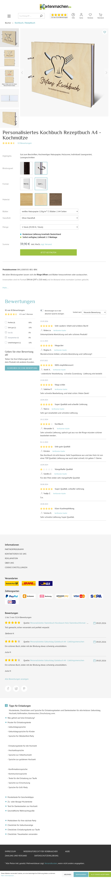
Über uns (9, 563)
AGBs (67, 851)
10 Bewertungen (24, 143)
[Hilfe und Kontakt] (73, 16)
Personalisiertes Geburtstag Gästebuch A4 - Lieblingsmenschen (57, 641)
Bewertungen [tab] (20, 301)
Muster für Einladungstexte (19, 722)
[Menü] (9, 16)
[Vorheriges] (22, 72)
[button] (5, 287)
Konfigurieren (81, 874)
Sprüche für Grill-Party (18, 787)
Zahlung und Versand (16, 855)
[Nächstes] (106, 72)
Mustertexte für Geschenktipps (21, 797)
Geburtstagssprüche (17, 727)
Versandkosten (51, 863)
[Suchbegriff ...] (28, 16)
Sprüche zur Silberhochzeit (20, 755)
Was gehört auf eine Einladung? (21, 718)
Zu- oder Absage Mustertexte (20, 801)
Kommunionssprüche (18, 773)
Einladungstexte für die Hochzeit (23, 746)
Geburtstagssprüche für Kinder (22, 731)
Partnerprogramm (14, 549)
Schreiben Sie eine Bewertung (22, 368)
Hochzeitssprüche (16, 750)
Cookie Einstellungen (16, 567)
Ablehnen (67, 874)
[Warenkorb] (100, 16)
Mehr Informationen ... (8, 875)
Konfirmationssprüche (18, 769)
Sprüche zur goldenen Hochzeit (22, 759)
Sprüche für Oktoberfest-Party (21, 736)
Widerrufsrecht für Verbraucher (40, 851)
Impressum (10, 851)
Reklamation (11, 558)
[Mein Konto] (81, 16)
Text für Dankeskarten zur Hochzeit (22, 806)
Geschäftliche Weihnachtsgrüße (21, 810)
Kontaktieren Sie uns (15, 553)
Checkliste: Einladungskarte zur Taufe (24, 829)
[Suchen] (41, 16)
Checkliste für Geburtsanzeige (20, 825)
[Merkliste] (90, 16)
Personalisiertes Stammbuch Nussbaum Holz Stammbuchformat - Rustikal (62, 623)
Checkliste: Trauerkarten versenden (23, 834)
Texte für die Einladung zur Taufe (23, 778)
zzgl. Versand (46, 244)
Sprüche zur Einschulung (19, 782)
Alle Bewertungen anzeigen (17, 679)
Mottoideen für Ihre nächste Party (22, 820)
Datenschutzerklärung (46, 855)
